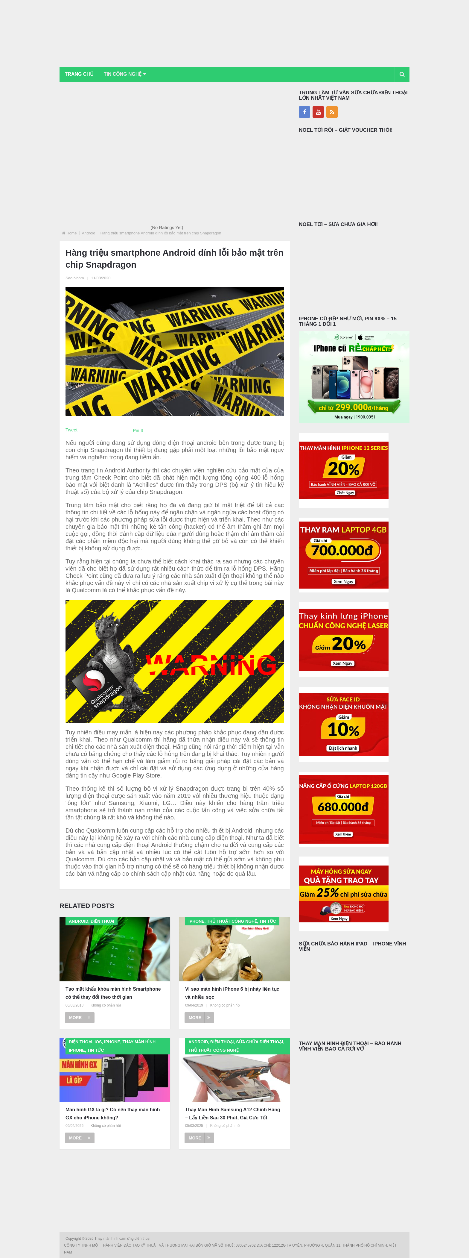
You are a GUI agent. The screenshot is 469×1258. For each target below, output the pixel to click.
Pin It (138, 430)
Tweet (71, 429)
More (79, 1017)
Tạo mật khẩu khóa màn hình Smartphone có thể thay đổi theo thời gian (113, 993)
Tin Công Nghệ (123, 74)
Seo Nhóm (75, 278)
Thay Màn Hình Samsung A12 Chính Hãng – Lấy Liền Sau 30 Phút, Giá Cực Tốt (232, 1113)
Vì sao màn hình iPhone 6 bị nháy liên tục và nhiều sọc (232, 993)
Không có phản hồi (106, 1005)
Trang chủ (79, 74)
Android (88, 233)
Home (71, 233)
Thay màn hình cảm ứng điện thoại (123, 1238)
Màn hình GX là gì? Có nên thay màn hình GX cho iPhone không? (113, 1113)
